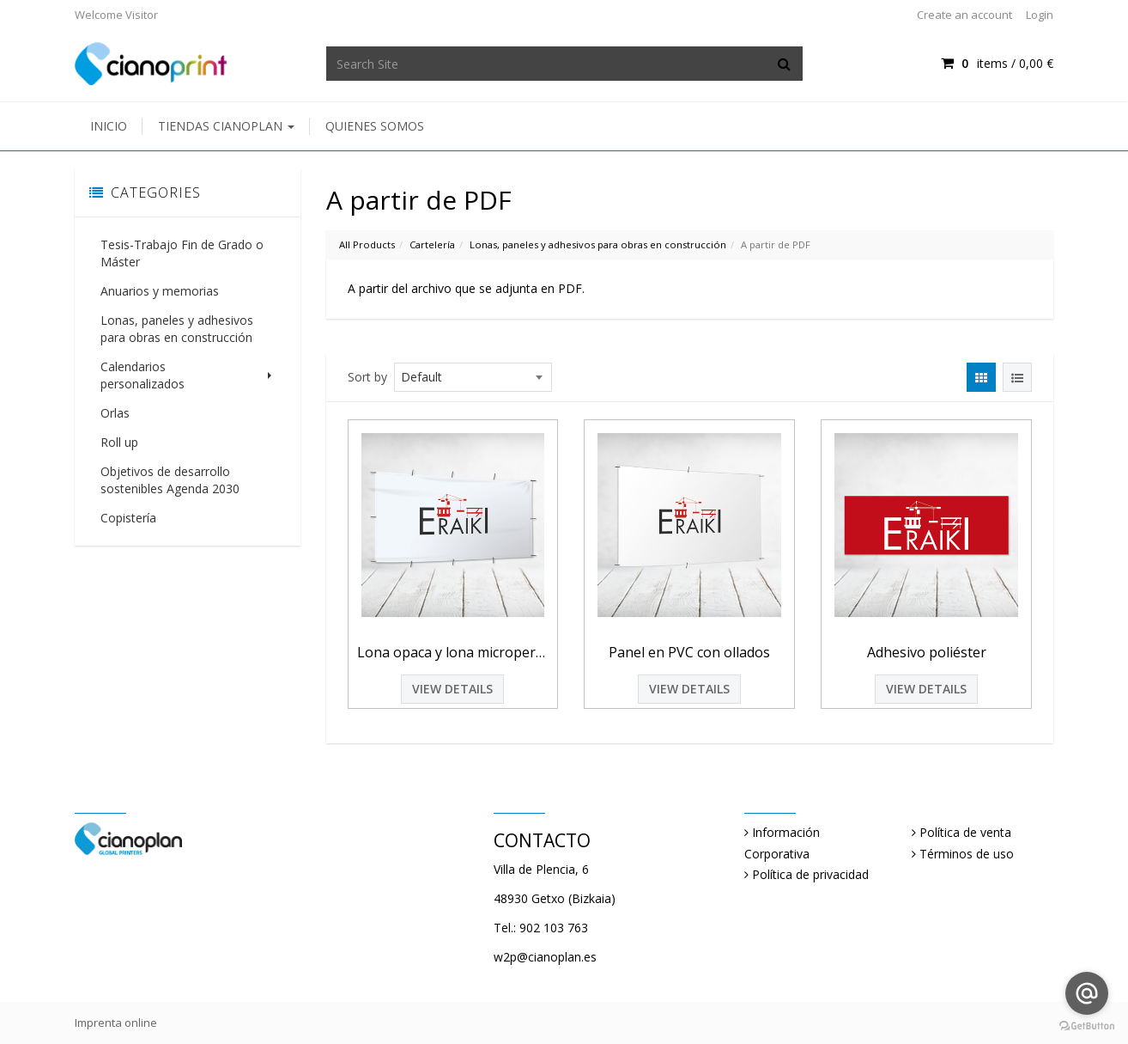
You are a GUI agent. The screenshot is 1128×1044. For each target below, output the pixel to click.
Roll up (119, 425)
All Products (367, 244)
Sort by (367, 377)
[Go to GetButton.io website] (1086, 1026)
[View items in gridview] (981, 377)
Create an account (964, 14)
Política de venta (965, 832)
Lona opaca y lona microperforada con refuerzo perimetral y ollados (453, 652)
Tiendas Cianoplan (226, 126)
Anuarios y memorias (159, 291)
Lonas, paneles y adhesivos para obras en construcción (176, 328)
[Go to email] (1086, 993)
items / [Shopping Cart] (997, 63)
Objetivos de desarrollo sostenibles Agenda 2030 (170, 462)
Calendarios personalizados (187, 366)
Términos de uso (966, 854)
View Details (452, 689)
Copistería (128, 500)
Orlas (115, 396)
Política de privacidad (810, 874)
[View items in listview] (1017, 377)
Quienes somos (374, 126)
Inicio (108, 126)
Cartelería (432, 244)
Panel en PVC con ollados (689, 652)
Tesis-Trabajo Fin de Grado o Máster (182, 253)
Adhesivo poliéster (926, 652)
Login (1039, 14)
